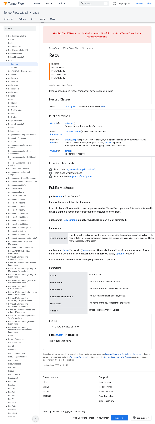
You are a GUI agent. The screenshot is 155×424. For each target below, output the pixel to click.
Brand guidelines (107, 396)
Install (37, 3)
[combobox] (94, 3)
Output (53, 123)
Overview (8, 19)
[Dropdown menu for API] (52, 3)
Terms (46, 411)
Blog (45, 382)
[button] (19, 36)
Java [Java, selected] (42, 19)
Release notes (105, 387)
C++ (33, 19)
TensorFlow (54, 48)
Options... (108, 142)
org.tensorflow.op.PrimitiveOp (81, 169)
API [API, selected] (47, 3)
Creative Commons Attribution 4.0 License (123, 354)
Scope (75, 140)
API (64, 48)
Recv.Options (71, 106)
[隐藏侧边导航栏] (35, 419)
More (52, 19)
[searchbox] (20, 28)
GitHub (139, 3)
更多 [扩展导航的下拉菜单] (60, 3)
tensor (68, 151)
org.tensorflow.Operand (81, 176)
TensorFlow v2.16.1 (16, 13)
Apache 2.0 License (78, 357)
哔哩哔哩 (47, 396)
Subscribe (120, 418)
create (68, 140)
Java (36, 13)
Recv (102, 106)
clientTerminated (73, 131)
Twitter (46, 391)
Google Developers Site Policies (117, 357)
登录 (149, 3)
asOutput (69, 123)
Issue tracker (105, 382)
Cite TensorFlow (106, 401)
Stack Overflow (106, 391)
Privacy (55, 411)
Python (22, 19)
